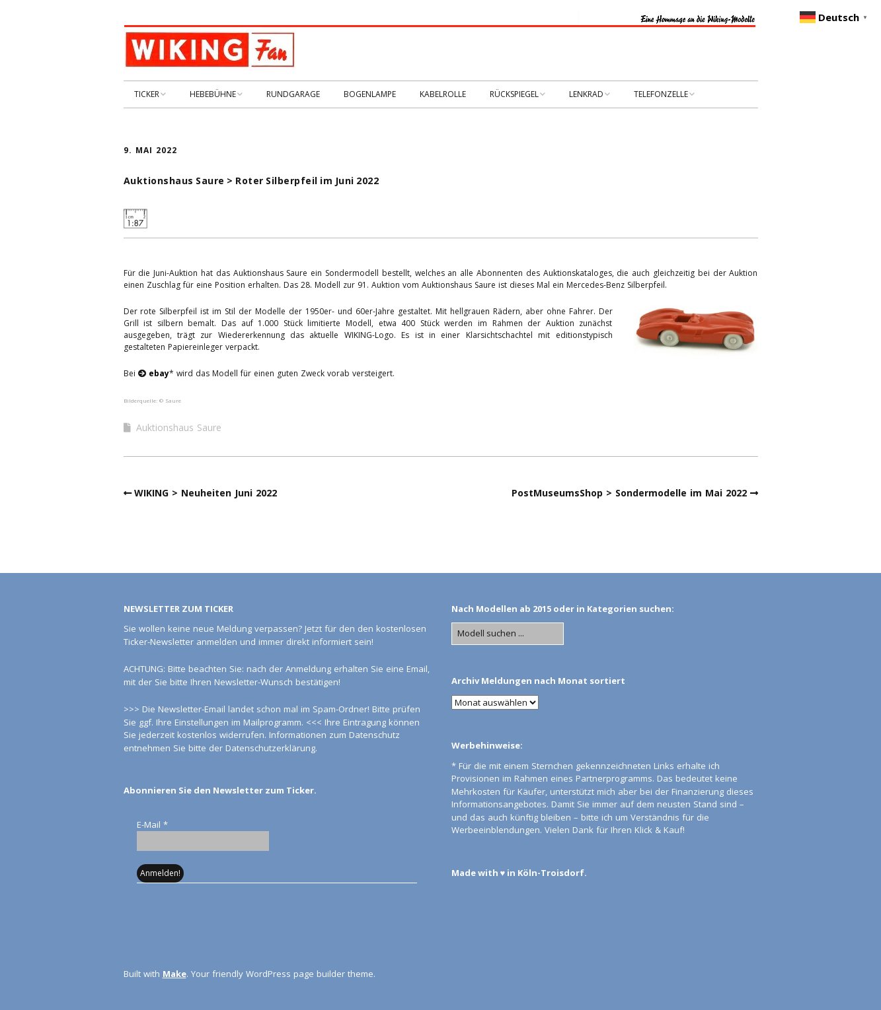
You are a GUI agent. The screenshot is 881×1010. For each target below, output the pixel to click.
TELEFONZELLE (661, 94)
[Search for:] (507, 634)
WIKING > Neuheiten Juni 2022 (205, 493)
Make (174, 974)
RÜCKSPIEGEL (514, 94)
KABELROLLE (443, 94)
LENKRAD (586, 94)
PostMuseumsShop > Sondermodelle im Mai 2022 (629, 493)
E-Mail (152, 824)
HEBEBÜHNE (213, 94)
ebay (159, 373)
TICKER (146, 94)
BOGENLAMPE (370, 94)
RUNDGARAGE (293, 94)
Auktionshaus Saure (178, 427)
